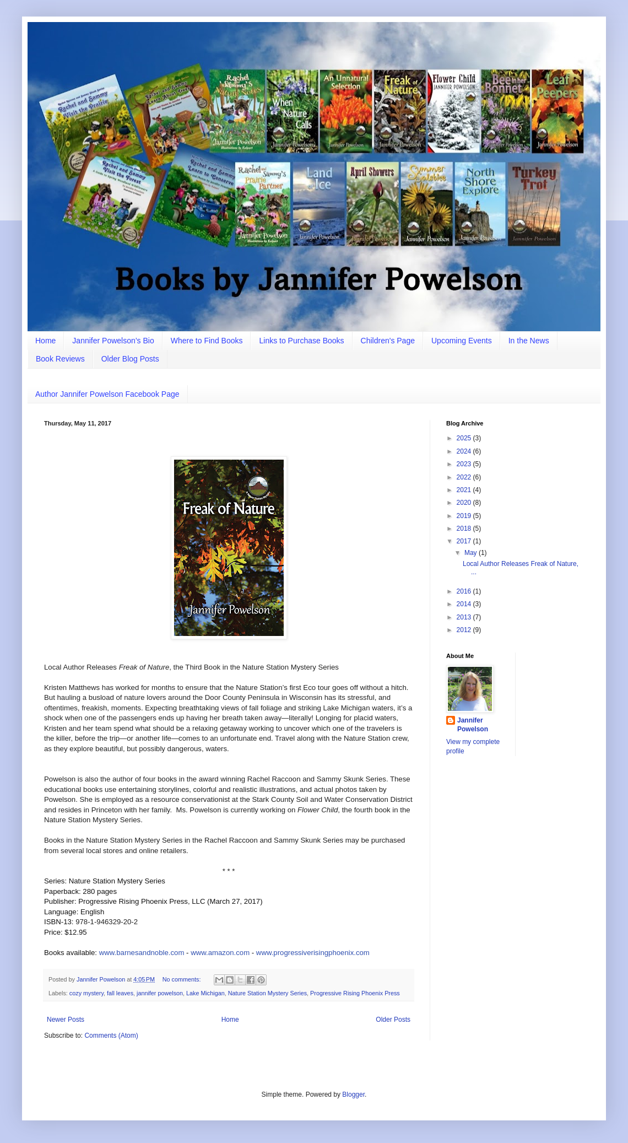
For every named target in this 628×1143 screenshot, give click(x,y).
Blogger (353, 1094)
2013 (465, 617)
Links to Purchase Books (301, 340)
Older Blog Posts (130, 358)
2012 (465, 630)
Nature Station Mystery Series (267, 993)
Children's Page (388, 340)
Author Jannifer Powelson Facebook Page (107, 394)
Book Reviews (60, 358)
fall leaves (120, 993)
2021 (465, 490)
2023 (465, 464)
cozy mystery (86, 993)
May (471, 553)
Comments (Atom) (111, 1035)
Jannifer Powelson (472, 725)
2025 (465, 438)
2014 (465, 604)
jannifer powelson (160, 993)
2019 (465, 516)
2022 (465, 477)
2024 (465, 451)
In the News (528, 340)
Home (45, 340)
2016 (465, 591)
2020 (465, 502)
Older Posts (393, 1019)
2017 (465, 541)
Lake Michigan (205, 993)
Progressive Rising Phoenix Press (355, 993)
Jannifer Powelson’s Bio (113, 340)
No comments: (183, 979)
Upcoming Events (461, 340)
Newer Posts (65, 1019)
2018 (465, 528)
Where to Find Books (207, 340)
